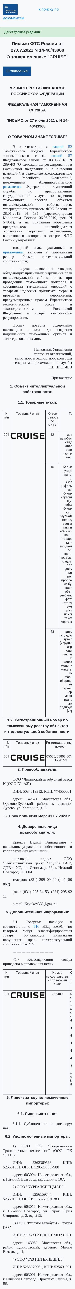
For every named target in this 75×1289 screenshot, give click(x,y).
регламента (12, 187)
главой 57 (62, 156)
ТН (36, 926)
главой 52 (62, 147)
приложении (13, 252)
